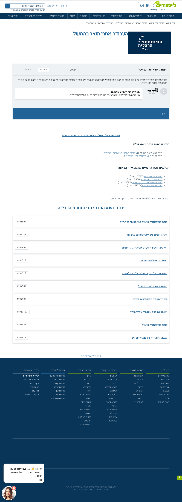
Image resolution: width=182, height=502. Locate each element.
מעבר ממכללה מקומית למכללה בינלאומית (144, 273)
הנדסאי (83, 16)
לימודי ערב (138, 402)
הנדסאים (139, 390)
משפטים (113, 375)
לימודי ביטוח (86, 402)
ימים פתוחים (164, 394)
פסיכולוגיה (113, 420)
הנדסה (114, 405)
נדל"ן (89, 375)
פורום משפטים (59, 379)
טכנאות (88, 413)
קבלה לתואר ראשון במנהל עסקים (149, 338)
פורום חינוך (60, 390)
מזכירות (88, 405)
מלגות (73, 16)
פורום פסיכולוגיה (58, 398)
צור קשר (35, 390)
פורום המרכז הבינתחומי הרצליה (132, 23)
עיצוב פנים (113, 417)
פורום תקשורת (59, 383)
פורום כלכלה (59, 387)
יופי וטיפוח (86, 387)
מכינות (140, 387)
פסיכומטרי (116, 16)
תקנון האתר (34, 383)
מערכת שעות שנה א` (151, 185)
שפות (88, 383)
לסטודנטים (34, 387)
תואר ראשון (168, 16)
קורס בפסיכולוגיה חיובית (153, 260)
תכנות (88, 398)
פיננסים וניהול (85, 394)
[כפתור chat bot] (9, 493)
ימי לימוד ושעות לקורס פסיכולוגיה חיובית (144, 248)
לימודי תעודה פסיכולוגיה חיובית (149, 299)
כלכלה (114, 383)
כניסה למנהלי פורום (91, 356)
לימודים (171, 23)
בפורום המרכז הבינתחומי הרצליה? (120, 153)
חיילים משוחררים (33, 16)
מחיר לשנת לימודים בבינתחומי (147, 182)
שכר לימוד (165, 383)
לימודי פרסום (85, 409)
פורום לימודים (157, 23)
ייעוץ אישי (13, 16)
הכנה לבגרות (99, 16)
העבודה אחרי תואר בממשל (152, 286)
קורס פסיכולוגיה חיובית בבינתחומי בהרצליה (143, 222)
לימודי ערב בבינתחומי (151, 179)
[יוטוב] (95, 455)
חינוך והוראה (112, 394)
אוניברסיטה (164, 387)
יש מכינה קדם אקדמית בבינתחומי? (148, 312)
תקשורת (113, 390)
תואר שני (152, 16)
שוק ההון (87, 379)
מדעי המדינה (112, 409)
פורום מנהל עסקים (57, 375)
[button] (91, 69)
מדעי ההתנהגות (111, 387)
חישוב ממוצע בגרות (31, 379)
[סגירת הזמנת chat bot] (40, 480)
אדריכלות (113, 413)
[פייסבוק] (89, 455)
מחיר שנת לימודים (153, 176)
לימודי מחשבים (85, 424)
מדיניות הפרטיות (32, 394)
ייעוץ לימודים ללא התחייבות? (137, 156)
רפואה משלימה (84, 417)
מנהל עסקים (112, 379)
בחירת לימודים (57, 16)
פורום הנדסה (59, 394)
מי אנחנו (64, 5)
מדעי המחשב (111, 402)
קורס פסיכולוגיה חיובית (154, 325)
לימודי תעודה (134, 16)
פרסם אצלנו (52, 5)
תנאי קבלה (165, 379)
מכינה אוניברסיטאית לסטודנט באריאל (147, 235)
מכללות (166, 390)
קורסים (140, 398)
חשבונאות (113, 398)
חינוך (89, 390)
